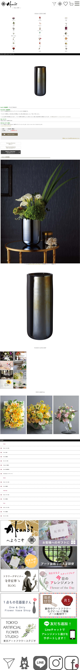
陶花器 (66, 46)
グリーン (39, 35)
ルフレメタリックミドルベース (36, 264)
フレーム (66, 30)
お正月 (40, 51)
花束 (40, 46)
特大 (13, 51)
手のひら (39, 25)
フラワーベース (39, 30)
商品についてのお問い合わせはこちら (71, 138)
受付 (13, 30)
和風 (66, 25)
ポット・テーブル (66, 35)
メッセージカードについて (6, 125)
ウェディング (14, 46)
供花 (66, 20)
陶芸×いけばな (13, 35)
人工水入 (39, 20)
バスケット (13, 20)
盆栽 (13, 25)
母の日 (66, 51)
